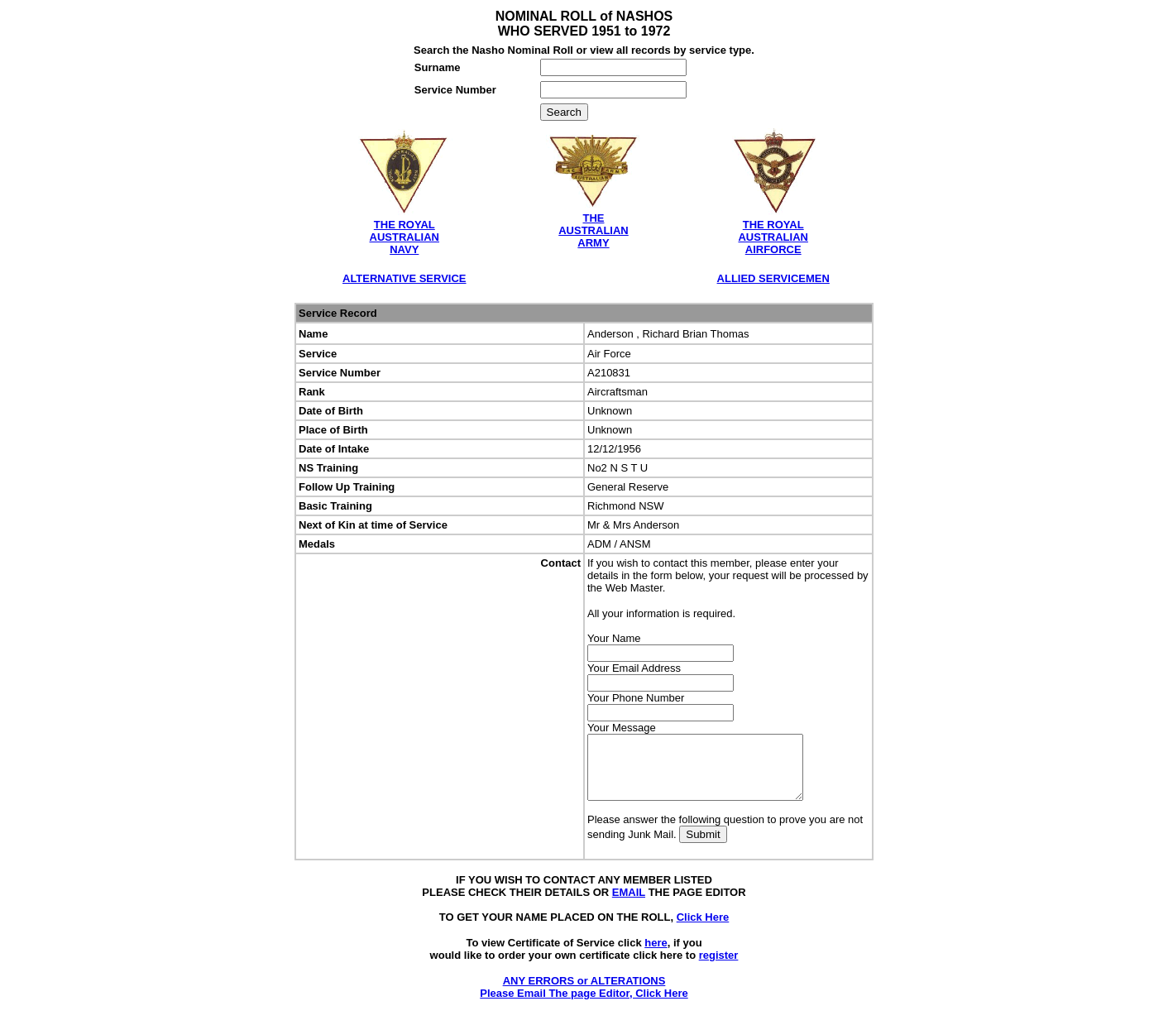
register (719, 967)
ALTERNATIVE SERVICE (404, 278)
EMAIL (628, 904)
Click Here (703, 929)
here (655, 955)
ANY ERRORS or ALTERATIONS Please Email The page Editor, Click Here (583, 999)
